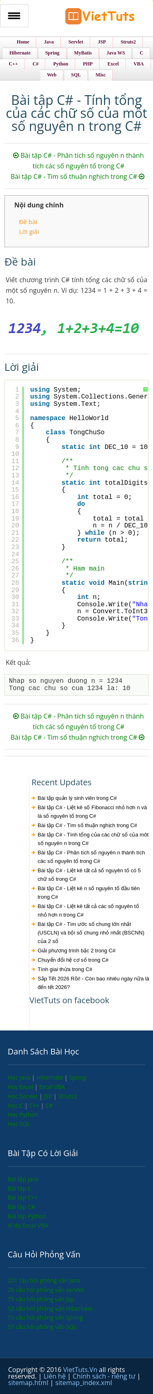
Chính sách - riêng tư (105, 1376)
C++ (35, 1105)
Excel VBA (52, 1087)
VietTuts (100, 18)
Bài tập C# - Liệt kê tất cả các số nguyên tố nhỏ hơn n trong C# (88, 910)
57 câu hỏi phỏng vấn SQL (42, 1327)
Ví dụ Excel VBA (28, 1225)
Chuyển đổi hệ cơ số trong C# (73, 960)
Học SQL (19, 1124)
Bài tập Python (27, 1216)
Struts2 (67, 1096)
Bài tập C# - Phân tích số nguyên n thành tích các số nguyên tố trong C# (91, 856)
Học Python (23, 1114)
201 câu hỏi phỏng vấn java (44, 1280)
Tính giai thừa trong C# (65, 969)
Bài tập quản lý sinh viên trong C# (77, 798)
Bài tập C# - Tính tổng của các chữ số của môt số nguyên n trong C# (93, 839)
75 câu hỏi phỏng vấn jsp (41, 1299)
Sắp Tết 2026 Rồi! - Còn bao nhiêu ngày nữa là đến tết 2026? (93, 983)
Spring (77, 1077)
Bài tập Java (23, 1179)
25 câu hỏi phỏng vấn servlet (46, 1290)
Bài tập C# (21, 1207)
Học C (16, 1105)
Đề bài (28, 222)
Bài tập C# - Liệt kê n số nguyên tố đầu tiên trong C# (89, 892)
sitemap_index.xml (83, 1382)
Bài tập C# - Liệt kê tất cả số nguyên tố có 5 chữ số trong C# (89, 874)
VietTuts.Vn (81, 1369)
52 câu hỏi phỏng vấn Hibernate (50, 1308)
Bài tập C (19, 1188)
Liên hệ (55, 1376)
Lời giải (29, 231)
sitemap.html (29, 1382)
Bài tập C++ (23, 1197)
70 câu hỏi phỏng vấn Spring (45, 1317)
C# (49, 1105)
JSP (48, 1096)
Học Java (20, 1077)
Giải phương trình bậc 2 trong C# (76, 950)
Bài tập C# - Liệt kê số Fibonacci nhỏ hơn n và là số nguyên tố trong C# (92, 811)
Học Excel (21, 1087)
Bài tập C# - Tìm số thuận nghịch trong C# (77, 176)
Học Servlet (23, 1096)
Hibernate (50, 1077)
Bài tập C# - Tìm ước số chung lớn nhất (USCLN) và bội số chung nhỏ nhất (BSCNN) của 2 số (91, 932)
